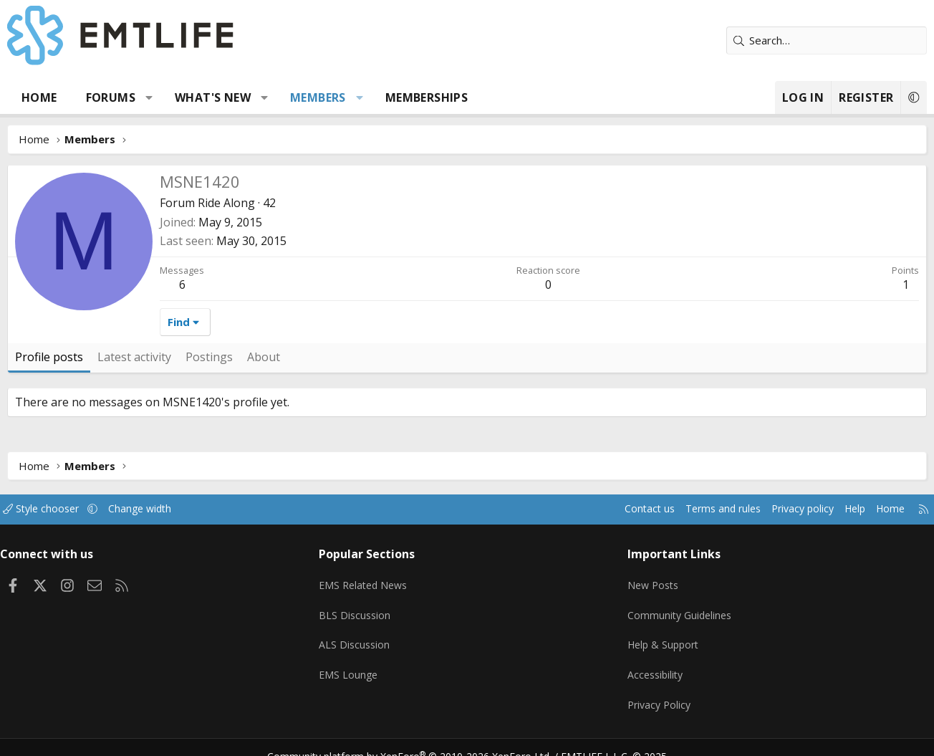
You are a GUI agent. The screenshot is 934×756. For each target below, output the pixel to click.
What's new (218, 97)
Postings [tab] (214, 357)
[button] (154, 97)
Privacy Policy (656, 691)
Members (323, 97)
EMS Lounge (354, 663)
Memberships (431, 97)
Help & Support (660, 635)
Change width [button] (163, 509)
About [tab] (268, 357)
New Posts (650, 580)
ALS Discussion (361, 635)
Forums (115, 97)
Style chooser (60, 509)
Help (835, 509)
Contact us (616, 509)
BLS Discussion (361, 608)
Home (44, 97)
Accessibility (652, 663)
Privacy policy (779, 509)
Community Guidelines (676, 608)
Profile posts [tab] (54, 357)
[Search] (821, 40)
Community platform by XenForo (418, 738)
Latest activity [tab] (139, 357)
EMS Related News (371, 580)
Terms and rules (693, 509)
